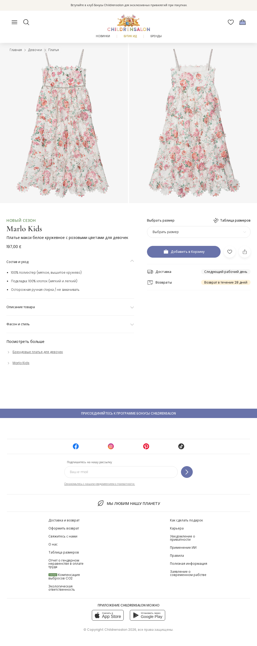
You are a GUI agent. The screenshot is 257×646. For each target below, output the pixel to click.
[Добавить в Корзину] (184, 252)
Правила (177, 555)
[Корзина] (242, 22)
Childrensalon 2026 (120, 629)
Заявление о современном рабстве (188, 573)
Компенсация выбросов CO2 (64, 576)
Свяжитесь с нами (62, 536)
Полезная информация (188, 563)
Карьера (177, 528)
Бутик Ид (130, 36)
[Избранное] (231, 22)
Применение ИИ (183, 547)
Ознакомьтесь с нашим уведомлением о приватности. (99, 484)
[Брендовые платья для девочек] (34, 352)
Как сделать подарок (186, 520)
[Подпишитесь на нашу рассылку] (187, 472)
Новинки (103, 36)
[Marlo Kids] (17, 363)
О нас (53, 544)
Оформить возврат (63, 528)
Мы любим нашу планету (128, 503)
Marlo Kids (24, 229)
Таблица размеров (63, 552)
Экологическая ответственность (61, 588)
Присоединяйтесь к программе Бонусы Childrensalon (128, 413)
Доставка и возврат (64, 520)
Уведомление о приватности (182, 538)
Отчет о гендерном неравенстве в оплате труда (66, 563)
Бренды (156, 36)
